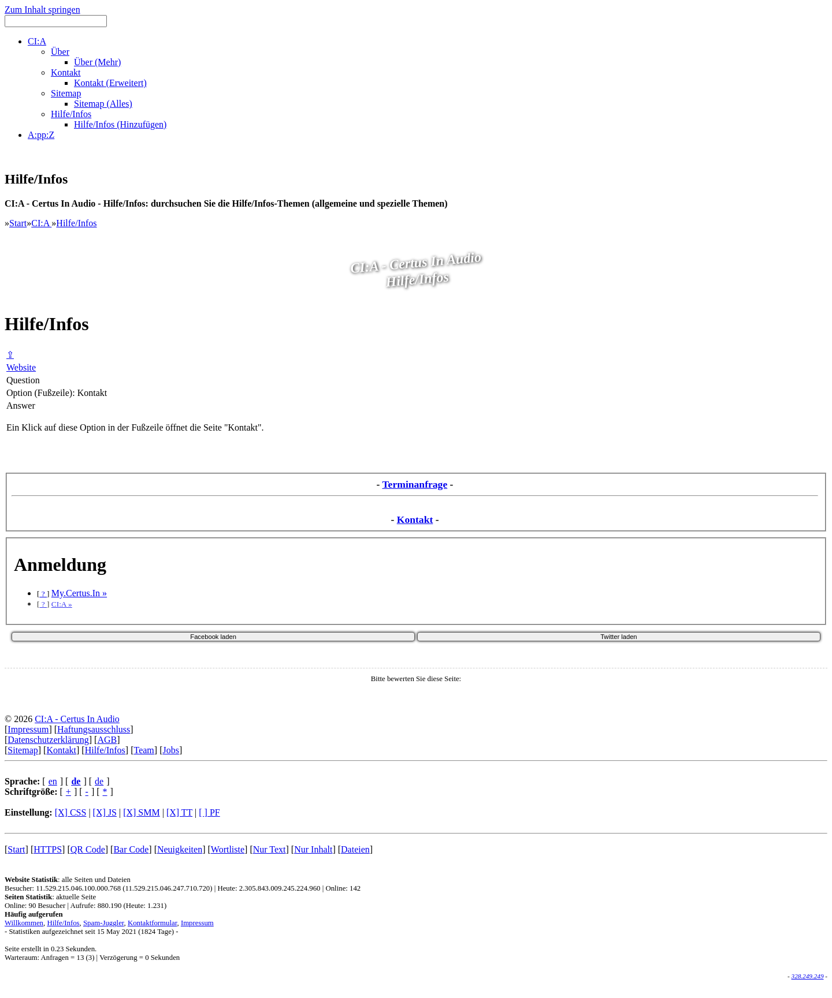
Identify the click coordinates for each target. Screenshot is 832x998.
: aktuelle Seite (50, 897)
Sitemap (23, 750)
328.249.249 (808, 976)
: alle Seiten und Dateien (68, 880)
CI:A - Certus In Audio (77, 719)
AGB (107, 740)
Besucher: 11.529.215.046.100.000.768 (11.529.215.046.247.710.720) (108, 888)
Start (18, 223)
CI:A (41, 223)
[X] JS (105, 812)
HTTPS (48, 849)
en (53, 781)
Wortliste (227, 849)
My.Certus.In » (79, 593)
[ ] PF (209, 812)
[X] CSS (71, 812)
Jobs (170, 750)
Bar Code (130, 849)
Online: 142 (343, 888)
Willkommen (24, 923)
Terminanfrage (414, 484)
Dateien (355, 849)
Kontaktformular (152, 923)
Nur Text (269, 849)
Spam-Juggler (103, 923)
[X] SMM (141, 812)
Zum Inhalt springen (42, 9)
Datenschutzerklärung (48, 740)
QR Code (87, 849)
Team (143, 750)
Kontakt (415, 519)
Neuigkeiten (179, 849)
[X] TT (179, 812)
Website (21, 367)
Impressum (28, 729)
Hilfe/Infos (76, 223)
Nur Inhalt (313, 849)
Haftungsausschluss (93, 729)
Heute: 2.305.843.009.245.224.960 (268, 888)
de (99, 781)
